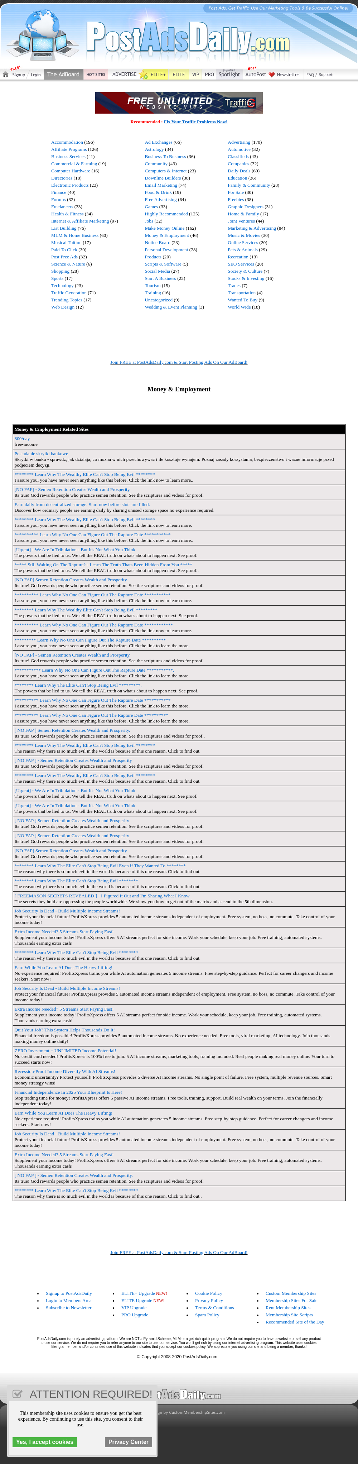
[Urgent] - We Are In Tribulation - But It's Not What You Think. (76, 805)
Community (156, 163)
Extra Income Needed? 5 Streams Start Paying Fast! (64, 931)
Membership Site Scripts (289, 1314)
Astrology (154, 149)
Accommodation (67, 142)
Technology (62, 285)
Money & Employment (167, 235)
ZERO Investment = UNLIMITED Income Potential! (65, 1050)
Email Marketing (161, 185)
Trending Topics (66, 299)
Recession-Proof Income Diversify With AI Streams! (65, 1071)
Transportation (242, 292)
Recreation (238, 256)
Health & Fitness (67, 213)
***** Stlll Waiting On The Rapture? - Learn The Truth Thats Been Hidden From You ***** (103, 564)
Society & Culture (245, 271)
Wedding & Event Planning (171, 307)
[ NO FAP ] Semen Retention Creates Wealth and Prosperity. (72, 730)
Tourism (152, 285)
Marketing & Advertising (252, 228)
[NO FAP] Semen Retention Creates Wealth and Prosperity (71, 850)
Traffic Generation (69, 292)
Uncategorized (159, 299)
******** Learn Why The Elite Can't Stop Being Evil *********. (78, 685)
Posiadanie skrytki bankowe (41, 453)
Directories (61, 178)
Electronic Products (70, 185)
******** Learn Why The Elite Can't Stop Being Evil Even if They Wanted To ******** (100, 865)
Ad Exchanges (158, 142)
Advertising (239, 142)
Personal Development (166, 249)
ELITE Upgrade (136, 1300)
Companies (238, 163)
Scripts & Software (163, 264)
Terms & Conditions (214, 1307)
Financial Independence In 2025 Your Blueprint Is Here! (68, 1092)
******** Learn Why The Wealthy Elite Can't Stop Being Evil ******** (85, 474)
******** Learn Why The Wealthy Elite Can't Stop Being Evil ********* (86, 609)
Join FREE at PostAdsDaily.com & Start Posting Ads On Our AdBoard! (178, 362)
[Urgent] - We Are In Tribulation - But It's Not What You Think (75, 549)
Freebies (236, 199)
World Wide (239, 307)
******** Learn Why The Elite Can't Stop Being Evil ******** (76, 880)
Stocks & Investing (246, 278)
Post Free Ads (64, 256)
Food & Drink (158, 192)
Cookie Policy (208, 1293)
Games (151, 206)
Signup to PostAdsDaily (69, 1293)
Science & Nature (68, 264)
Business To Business (165, 156)
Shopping (60, 271)
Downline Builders (163, 178)
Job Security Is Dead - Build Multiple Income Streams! (67, 911)
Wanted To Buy (242, 299)
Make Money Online (164, 228)
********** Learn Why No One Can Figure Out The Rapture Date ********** (91, 715)
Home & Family (243, 213)
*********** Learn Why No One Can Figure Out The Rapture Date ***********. (94, 670)
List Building (64, 228)
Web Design (62, 307)
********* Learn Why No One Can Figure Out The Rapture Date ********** (90, 640)
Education (237, 178)
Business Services (68, 156)
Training (153, 292)
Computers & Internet (166, 170)
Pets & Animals (243, 249)
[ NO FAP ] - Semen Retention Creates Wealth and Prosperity (73, 760)
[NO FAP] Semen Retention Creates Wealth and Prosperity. (71, 579)
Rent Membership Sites (288, 1307)
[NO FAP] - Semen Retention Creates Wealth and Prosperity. (73, 489)
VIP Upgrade (133, 1307)
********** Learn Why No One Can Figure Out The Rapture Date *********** (93, 534)
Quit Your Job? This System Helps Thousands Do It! (65, 1030)
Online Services (243, 242)
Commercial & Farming (74, 163)
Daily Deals (239, 170)
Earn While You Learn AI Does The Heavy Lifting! (64, 967)
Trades (234, 285)
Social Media (157, 271)
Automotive (239, 149)
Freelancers (62, 206)
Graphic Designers (245, 206)
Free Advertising (160, 199)
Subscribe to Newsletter (68, 1307)
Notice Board (157, 242)
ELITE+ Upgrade (138, 1293)
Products (153, 256)
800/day (22, 438)
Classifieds (238, 156)
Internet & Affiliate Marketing (80, 221)
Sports (57, 278)
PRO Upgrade (134, 1314)
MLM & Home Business (74, 235)
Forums (58, 199)
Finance (58, 192)
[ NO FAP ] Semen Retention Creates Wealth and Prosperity (72, 820)
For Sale (236, 192)
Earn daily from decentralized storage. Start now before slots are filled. (82, 504)
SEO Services (241, 264)
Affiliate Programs (69, 149)
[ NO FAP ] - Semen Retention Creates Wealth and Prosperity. (74, 1175)
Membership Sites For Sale (292, 1300)
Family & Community (249, 185)
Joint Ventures (241, 221)
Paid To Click (64, 249)
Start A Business (160, 278)
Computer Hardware (70, 170)
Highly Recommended (166, 213)
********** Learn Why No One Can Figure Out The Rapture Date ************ (94, 625)
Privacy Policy (209, 1300)
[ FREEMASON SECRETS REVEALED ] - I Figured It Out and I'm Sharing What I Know (102, 895)
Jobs (149, 221)
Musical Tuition (66, 242)
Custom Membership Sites (291, 1293)
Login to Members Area (69, 1300)
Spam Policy (207, 1314)
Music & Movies (244, 235)
